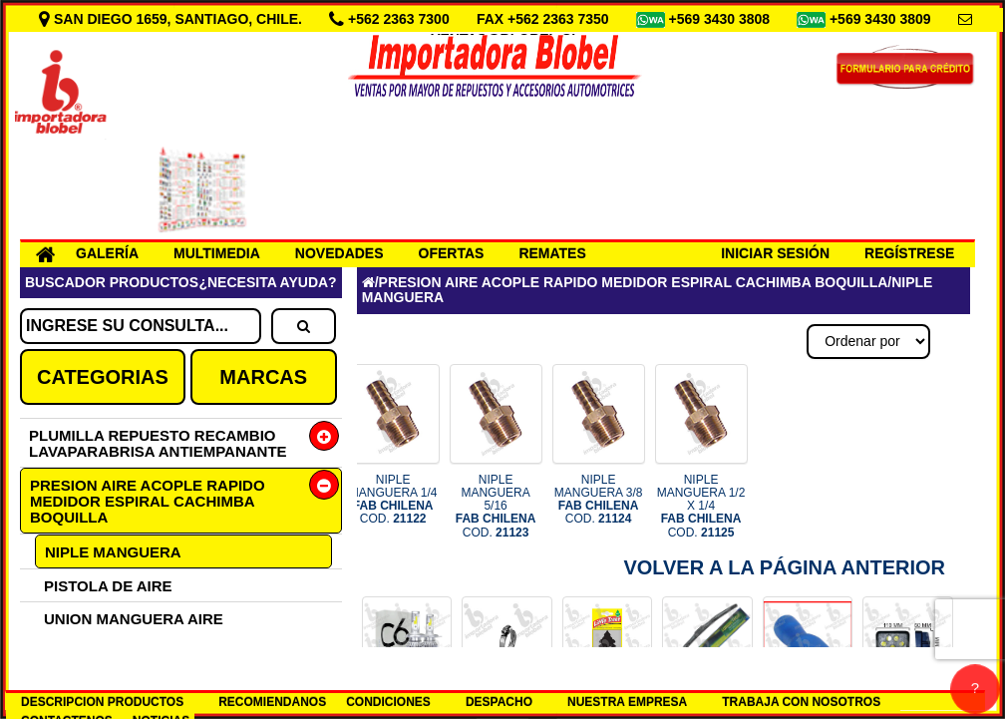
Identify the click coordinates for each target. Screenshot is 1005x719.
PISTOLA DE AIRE (108, 585)
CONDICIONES (388, 702)
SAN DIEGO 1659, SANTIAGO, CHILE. (172, 19)
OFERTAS (452, 253)
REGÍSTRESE (909, 253)
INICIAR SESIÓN (775, 253)
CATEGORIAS (102, 377)
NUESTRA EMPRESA (627, 702)
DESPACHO (499, 702)
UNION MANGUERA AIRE (133, 618)
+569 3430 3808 (721, 19)
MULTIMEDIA (216, 253)
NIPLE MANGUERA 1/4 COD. (393, 500)
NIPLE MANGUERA (113, 551)
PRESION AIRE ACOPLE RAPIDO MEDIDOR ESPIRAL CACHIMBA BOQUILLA (147, 501)
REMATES (551, 253)
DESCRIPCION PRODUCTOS (102, 702)
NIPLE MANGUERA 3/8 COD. (598, 500)
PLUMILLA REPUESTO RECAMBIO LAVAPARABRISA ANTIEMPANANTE (158, 443)
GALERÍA (107, 253)
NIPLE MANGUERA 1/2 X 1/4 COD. (701, 506)
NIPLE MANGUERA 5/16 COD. (496, 506)
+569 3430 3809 (882, 19)
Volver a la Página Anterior (784, 567)
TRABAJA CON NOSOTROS (801, 702)
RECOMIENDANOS (272, 702)
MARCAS (263, 377)
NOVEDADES (339, 253)
